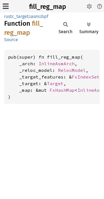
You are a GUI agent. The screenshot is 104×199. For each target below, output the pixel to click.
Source (11, 39)
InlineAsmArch (57, 63)
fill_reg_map (47, 7)
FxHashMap (62, 90)
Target (55, 83)
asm (35, 16)
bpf (44, 16)
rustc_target (16, 16)
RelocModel (72, 70)
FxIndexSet (86, 77)
